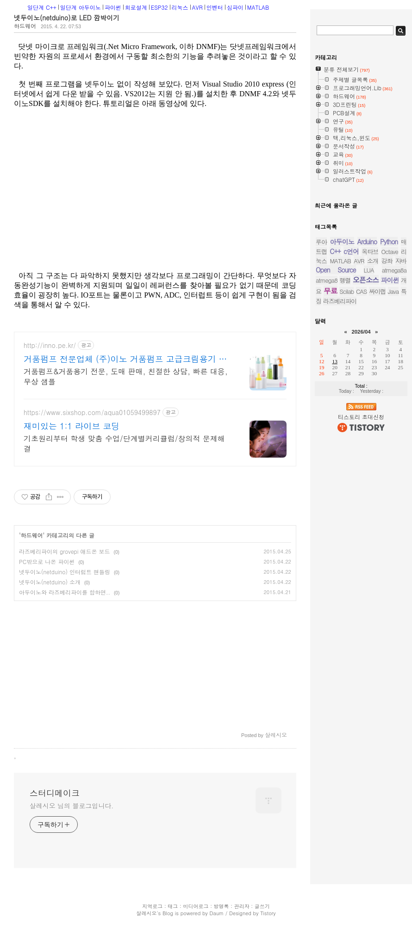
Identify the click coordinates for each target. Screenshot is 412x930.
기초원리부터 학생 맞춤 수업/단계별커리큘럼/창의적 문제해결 (124, 443)
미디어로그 (195, 906)
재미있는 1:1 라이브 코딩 (71, 426)
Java (393, 291)
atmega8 (326, 280)
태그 (173, 906)
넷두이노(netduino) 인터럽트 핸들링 (64, 572)
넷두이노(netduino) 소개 (50, 582)
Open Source (336, 269)
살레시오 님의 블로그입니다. (71, 805)
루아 (321, 241)
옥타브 (370, 251)
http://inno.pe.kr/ (50, 345)
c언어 (351, 251)
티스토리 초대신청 (361, 417)
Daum (217, 913)
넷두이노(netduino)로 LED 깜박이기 (66, 17)
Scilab (346, 291)
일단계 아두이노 (80, 7)
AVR (197, 7)
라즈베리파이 (339, 301)
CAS (361, 291)
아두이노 (342, 241)
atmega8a (394, 270)
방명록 (221, 906)
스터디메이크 (55, 793)
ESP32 (159, 7)
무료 (330, 290)
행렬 (344, 280)
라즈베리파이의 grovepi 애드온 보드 (64, 551)
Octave (389, 251)
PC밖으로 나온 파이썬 (47, 561)
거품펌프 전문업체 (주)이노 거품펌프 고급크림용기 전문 (125, 359)
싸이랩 (377, 291)
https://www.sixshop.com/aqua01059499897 (92, 412)
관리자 (242, 906)
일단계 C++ (41, 7)
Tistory (267, 913)
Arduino (367, 241)
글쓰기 (262, 906)
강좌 (387, 260)
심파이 (235, 7)
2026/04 (360, 332)
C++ (335, 251)
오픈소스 (366, 280)
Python (389, 241)
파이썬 (113, 7)
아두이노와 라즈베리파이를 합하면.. (64, 592)
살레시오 (146, 913)
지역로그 (152, 906)
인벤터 (214, 7)
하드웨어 (25, 26)
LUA (369, 270)
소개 (372, 260)
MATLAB (258, 7)
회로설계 (136, 7)
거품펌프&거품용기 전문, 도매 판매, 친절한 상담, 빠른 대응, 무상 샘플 (126, 376)
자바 (400, 260)
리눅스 (180, 7)
